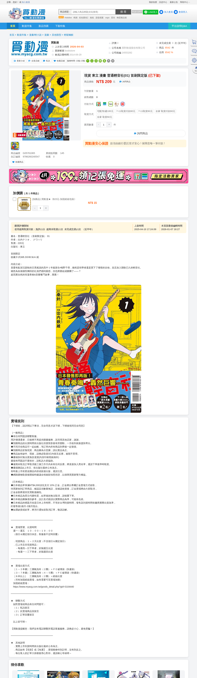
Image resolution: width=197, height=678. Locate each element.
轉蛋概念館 (122, 18)
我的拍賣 (153, 2)
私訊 (46, 61)
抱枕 (92, 18)
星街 (113, 18)
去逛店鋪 (33, 61)
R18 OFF (137, 11)
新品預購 (44, 25)
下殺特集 (60, 25)
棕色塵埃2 (83, 18)
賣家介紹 (19, 61)
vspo (107, 18)
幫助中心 (184, 2)
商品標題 (64, 11)
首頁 (12, 25)
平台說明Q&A (179, 25)
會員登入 (183, 12)
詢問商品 (124, 82)
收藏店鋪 (59, 61)
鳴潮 (75, 18)
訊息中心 (163, 2)
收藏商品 (17, 162)
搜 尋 (123, 11)
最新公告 (174, 2)
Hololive (68, 18)
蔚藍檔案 (100, 18)
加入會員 (26, 2)
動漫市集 (27, 25)
